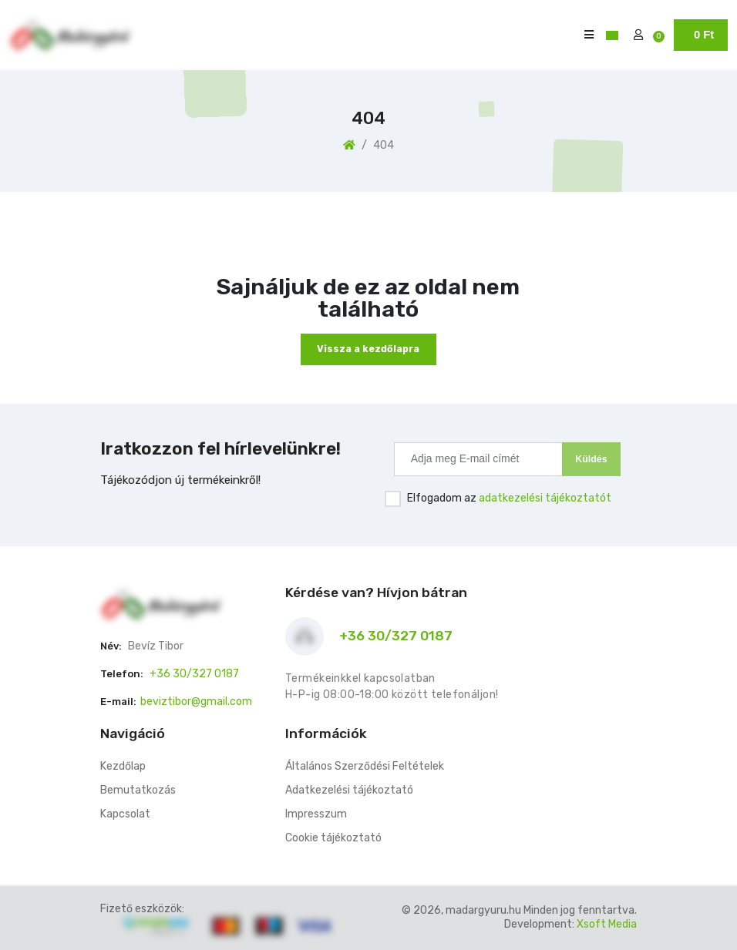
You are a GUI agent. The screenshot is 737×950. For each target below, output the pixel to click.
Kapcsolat (125, 814)
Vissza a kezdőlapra (368, 348)
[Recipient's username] (478, 459)
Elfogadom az (509, 498)
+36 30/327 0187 (194, 673)
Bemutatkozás (138, 790)
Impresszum (316, 814)
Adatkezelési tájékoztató (349, 790)
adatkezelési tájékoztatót (545, 498)
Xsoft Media (607, 924)
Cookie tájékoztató (333, 837)
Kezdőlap (123, 766)
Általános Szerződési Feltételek (364, 766)
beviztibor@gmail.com (196, 701)
